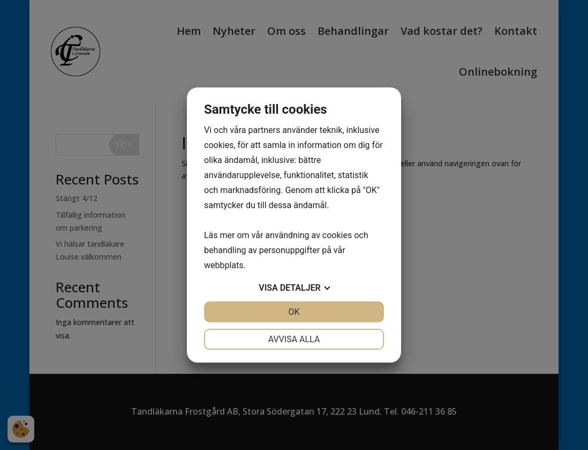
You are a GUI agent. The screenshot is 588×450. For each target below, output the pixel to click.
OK (293, 312)
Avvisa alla (294, 339)
